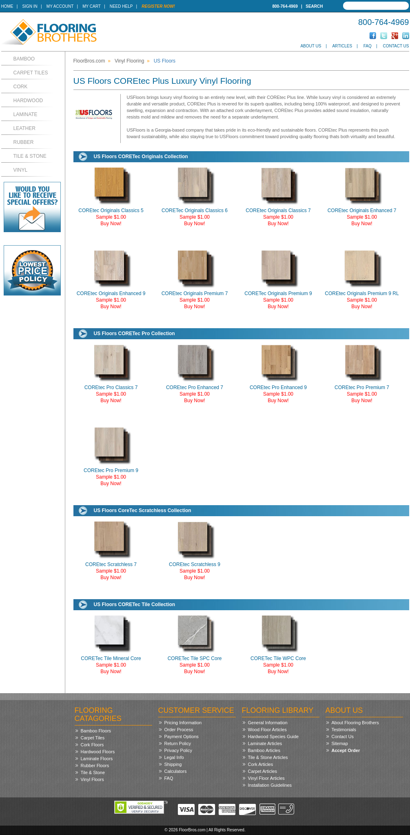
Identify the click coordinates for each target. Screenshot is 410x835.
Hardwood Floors (98, 751)
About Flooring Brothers (355, 722)
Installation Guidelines (270, 785)
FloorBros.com (89, 61)
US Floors (164, 61)
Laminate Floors (97, 758)
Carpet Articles (262, 771)
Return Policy (177, 743)
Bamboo (24, 59)
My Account (60, 6)
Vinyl (20, 170)
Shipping (173, 764)
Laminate (25, 114)
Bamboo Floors (96, 730)
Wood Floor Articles (267, 729)
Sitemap (340, 743)
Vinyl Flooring (129, 61)
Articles (342, 46)
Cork (20, 87)
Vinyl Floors (92, 779)
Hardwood (28, 100)
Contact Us (396, 46)
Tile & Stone (30, 156)
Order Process (178, 729)
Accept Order (346, 750)
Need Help (121, 6)
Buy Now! (110, 223)
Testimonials (344, 729)
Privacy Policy (178, 750)
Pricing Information (183, 722)
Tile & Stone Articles (268, 757)
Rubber (23, 142)
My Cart (91, 6)
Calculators (175, 771)
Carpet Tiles (30, 73)
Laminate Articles (265, 743)
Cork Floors (92, 744)
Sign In (30, 6)
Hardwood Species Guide (273, 736)
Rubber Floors (95, 765)
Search (314, 6)
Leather (24, 128)
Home (7, 6)
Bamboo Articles (264, 750)
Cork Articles (260, 764)
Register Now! (158, 6)
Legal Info (174, 757)
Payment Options (181, 736)
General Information (268, 722)
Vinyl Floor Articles (266, 778)
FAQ (367, 46)
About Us (310, 46)
